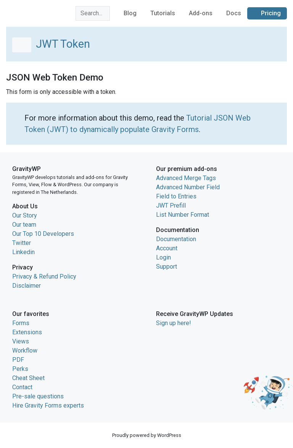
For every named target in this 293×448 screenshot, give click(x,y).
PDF (18, 359)
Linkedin (23, 252)
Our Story (24, 215)
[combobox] (93, 13)
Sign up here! (173, 323)
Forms (20, 323)
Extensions (27, 332)
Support (166, 266)
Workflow (24, 350)
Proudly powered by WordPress (146, 435)
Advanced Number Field (188, 187)
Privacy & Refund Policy (44, 276)
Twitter (21, 243)
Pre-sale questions (38, 396)
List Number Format (182, 214)
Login (163, 257)
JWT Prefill (171, 205)
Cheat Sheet (28, 378)
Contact (22, 387)
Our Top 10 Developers (43, 233)
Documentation (176, 239)
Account (166, 248)
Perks (20, 368)
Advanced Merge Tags (186, 178)
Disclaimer (26, 285)
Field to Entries (176, 196)
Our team (24, 224)
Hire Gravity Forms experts (48, 405)
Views (20, 341)
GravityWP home (28, 12)
